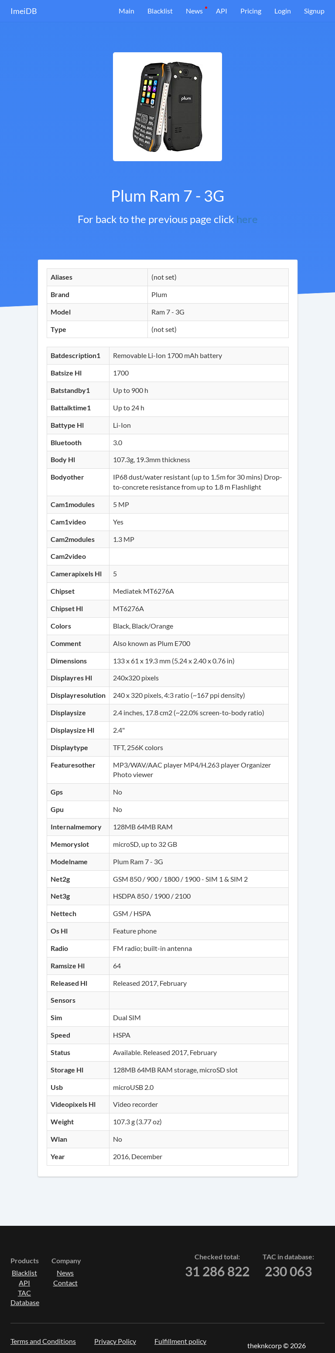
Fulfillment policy (180, 1341)
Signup (314, 11)
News (194, 11)
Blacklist (160, 11)
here (247, 219)
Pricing (250, 11)
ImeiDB (23, 11)
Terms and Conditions (43, 1341)
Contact (65, 1283)
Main (126, 11)
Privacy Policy (115, 1341)
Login (282, 11)
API (221, 11)
